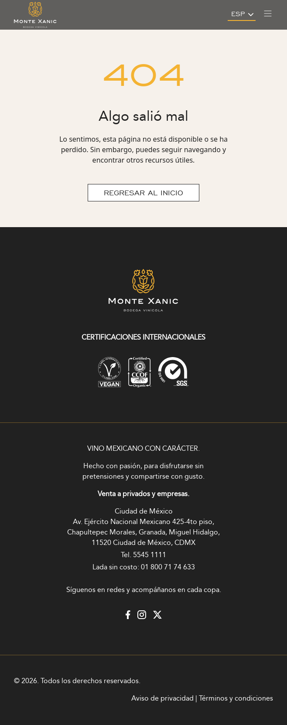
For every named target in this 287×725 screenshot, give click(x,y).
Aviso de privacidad (162, 698)
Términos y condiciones (236, 698)
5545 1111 (149, 555)
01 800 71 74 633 (168, 567)
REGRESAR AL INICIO (143, 192)
